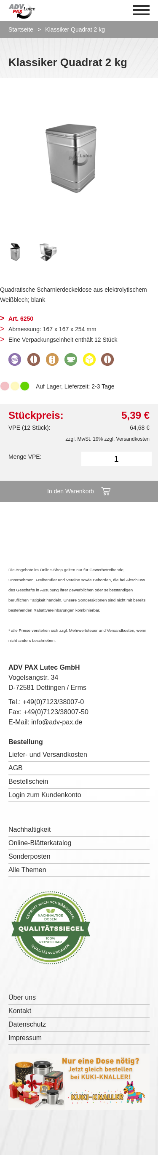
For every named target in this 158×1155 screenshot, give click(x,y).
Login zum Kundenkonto (44, 794)
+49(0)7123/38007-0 (53, 701)
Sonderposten (29, 856)
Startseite (20, 29)
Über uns (22, 997)
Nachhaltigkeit (29, 829)
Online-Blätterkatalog (39, 842)
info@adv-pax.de (56, 722)
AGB (15, 768)
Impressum (25, 1037)
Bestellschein (28, 781)
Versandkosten (133, 439)
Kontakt (19, 1010)
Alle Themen (27, 869)
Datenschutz (27, 1024)
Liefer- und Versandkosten (47, 754)
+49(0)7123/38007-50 (56, 712)
